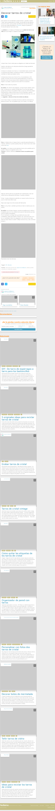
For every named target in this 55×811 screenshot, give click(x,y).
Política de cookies (51, 807)
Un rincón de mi (6, 478)
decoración (4, 597)
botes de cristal (4, 691)
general (3, 550)
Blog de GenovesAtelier (8, 708)
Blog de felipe (6, 754)
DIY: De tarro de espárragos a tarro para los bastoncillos (17, 370)
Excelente (25, 277)
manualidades (4, 414)
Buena (24, 279)
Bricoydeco (6, 339)
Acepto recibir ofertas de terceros (32, 326)
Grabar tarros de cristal (14, 464)
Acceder (50, 1)
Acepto (21, 326)
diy (12, 550)
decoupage (9, 644)
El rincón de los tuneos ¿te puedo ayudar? (11, 617)
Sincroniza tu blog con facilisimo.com (46, 57)
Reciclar (10, 265)
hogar (9, 597)
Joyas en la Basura (8, 7)
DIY (6, 265)
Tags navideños (7, 305)
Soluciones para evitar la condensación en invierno (46, 38)
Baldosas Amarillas (7, 664)
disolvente (8, 550)
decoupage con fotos (16, 644)
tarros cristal (17, 414)
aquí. (8, 145)
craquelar (4, 644)
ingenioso (13, 597)
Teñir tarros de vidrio (13, 738)
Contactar (47, 805)
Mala (33, 279)
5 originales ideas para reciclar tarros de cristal (18, 418)
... (21, 414)
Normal (28, 279)
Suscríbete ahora (18, 329)
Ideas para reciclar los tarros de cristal (17, 785)
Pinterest (19, 25)
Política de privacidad (34, 805)
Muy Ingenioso (6, 570)
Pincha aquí (16, 272)
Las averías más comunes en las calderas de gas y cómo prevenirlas (45, 21)
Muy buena (31, 277)
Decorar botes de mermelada (17, 694)
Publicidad (52, 805)
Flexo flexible (24, 305)
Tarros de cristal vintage (15, 508)
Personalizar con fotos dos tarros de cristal (16, 648)
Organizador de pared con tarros (15, 601)
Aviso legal (42, 805)
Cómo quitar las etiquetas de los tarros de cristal (17, 554)
